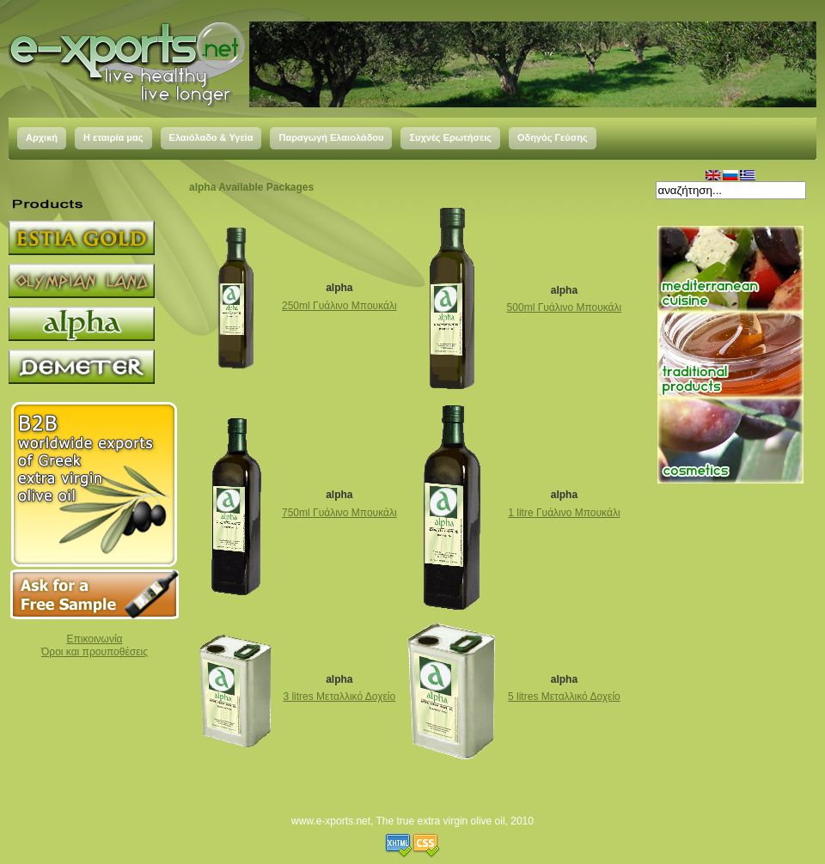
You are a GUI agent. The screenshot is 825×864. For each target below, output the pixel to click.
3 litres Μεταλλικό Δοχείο (339, 697)
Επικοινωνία (94, 639)
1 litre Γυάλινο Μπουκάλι (564, 513)
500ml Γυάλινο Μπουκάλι (564, 307)
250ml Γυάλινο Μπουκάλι (339, 306)
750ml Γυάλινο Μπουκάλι (339, 513)
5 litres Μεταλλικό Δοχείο (564, 697)
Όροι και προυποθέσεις (94, 652)
